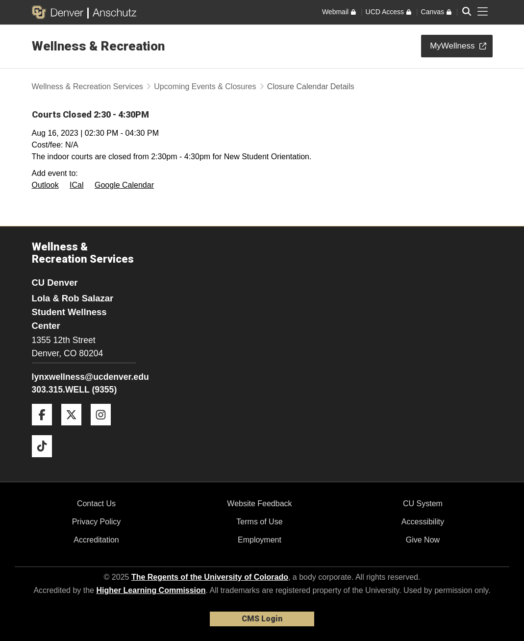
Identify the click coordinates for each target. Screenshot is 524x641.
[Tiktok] (45, 461)
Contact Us (96, 503)
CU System (423, 503)
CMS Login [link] (262, 618)
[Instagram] (104, 429)
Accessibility (422, 522)
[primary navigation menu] (483, 12)
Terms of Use (259, 522)
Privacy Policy (96, 522)
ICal (76, 185)
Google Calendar (124, 185)
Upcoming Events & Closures (205, 86)
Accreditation (96, 540)
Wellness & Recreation (98, 46)
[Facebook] (45, 429)
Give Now (423, 540)
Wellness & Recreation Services (87, 86)
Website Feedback (259, 503)
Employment (259, 540)
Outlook (45, 185)
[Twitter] (75, 429)
